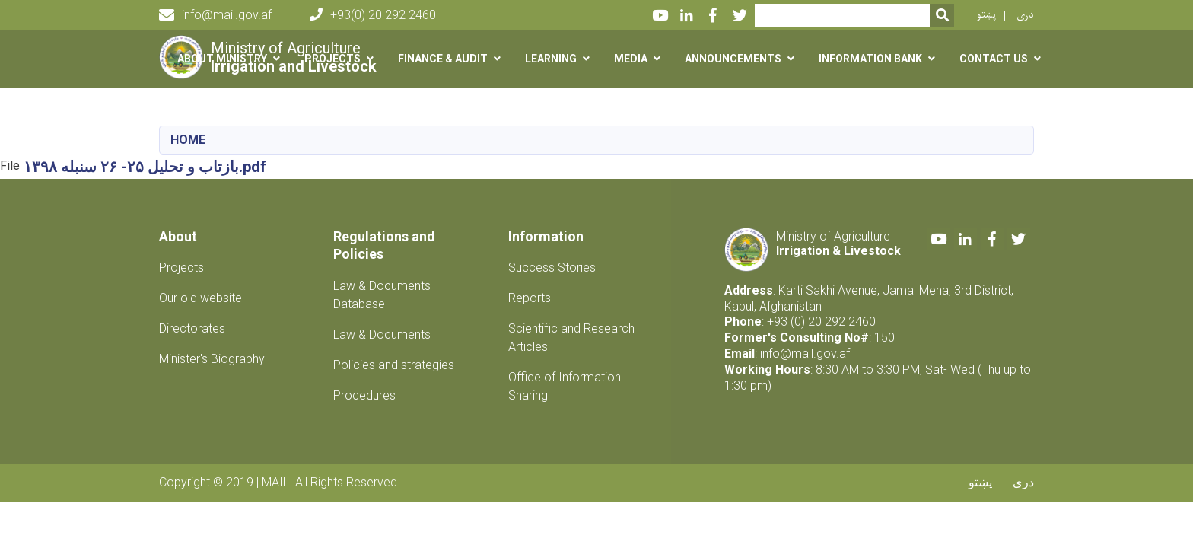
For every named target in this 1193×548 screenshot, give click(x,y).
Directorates (192, 328)
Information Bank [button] (870, 59)
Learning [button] (551, 59)
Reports (529, 298)
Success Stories (552, 267)
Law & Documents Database (382, 295)
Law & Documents (382, 334)
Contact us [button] (993, 59)
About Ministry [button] (222, 59)
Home (187, 139)
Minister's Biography (212, 359)
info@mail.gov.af (215, 15)
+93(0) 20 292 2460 (373, 15)
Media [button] (630, 59)
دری (1025, 14)
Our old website (200, 298)
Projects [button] (332, 59)
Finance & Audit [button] (443, 59)
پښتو (986, 14)
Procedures (364, 395)
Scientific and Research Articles (571, 337)
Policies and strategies (393, 365)
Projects (181, 267)
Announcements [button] (733, 59)
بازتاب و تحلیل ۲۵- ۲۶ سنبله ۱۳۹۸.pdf (145, 167)
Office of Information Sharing (564, 386)
